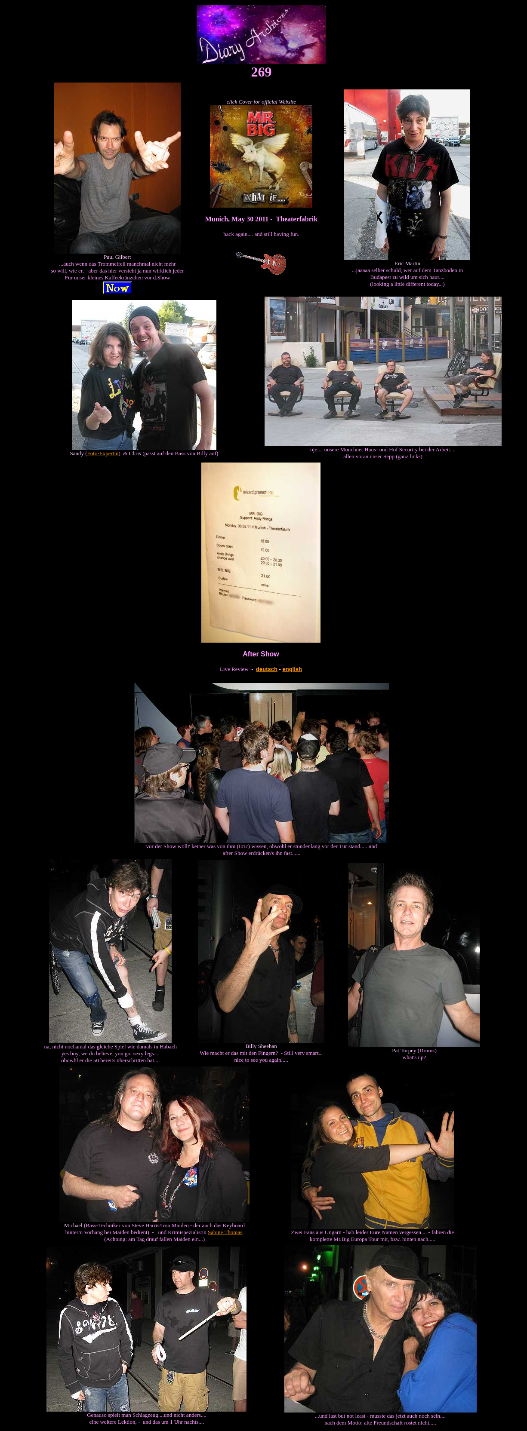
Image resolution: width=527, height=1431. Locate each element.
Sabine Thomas (225, 1232)
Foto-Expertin (103, 453)
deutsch (266, 669)
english (292, 669)
